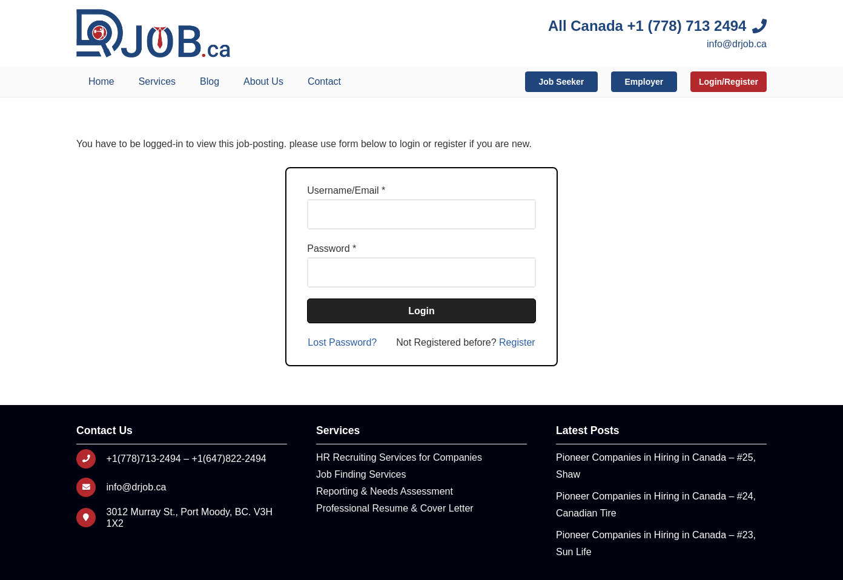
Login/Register (728, 82)
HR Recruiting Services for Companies (399, 457)
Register (517, 342)
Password (328, 248)
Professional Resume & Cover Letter (395, 508)
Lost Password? (342, 342)
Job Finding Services (361, 474)
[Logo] (153, 33)
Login (421, 311)
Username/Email (343, 190)
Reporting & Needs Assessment (384, 491)
